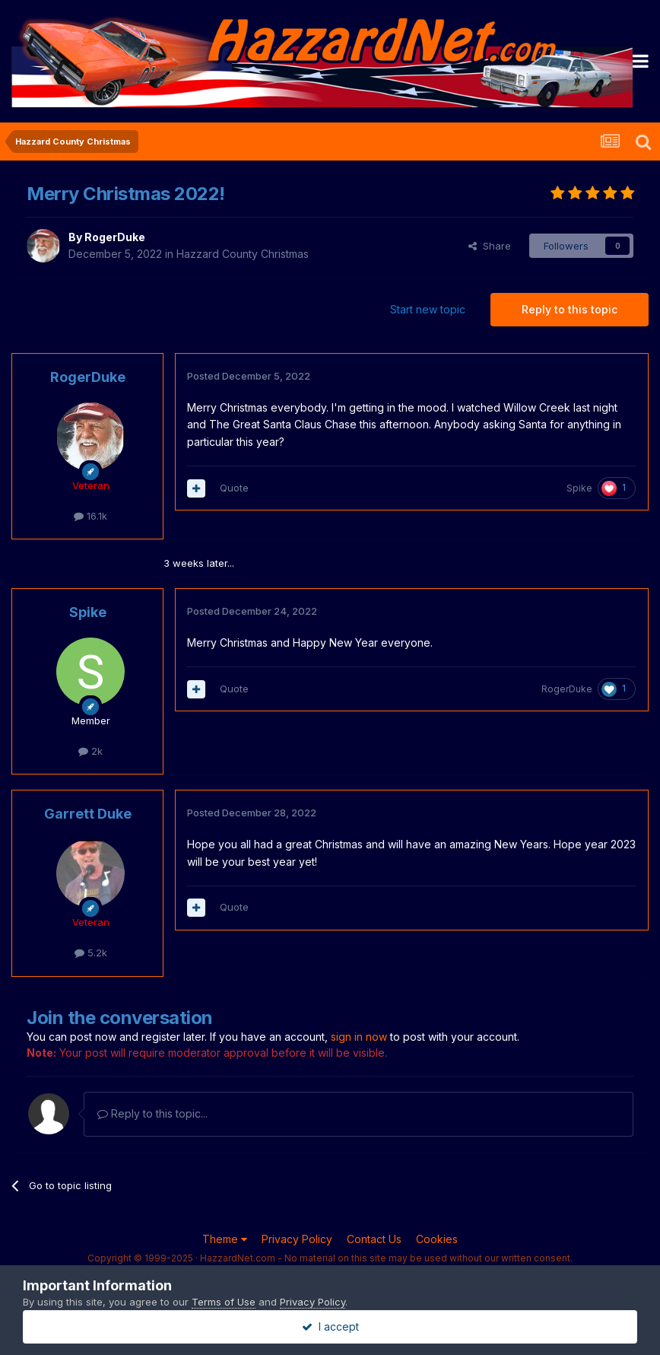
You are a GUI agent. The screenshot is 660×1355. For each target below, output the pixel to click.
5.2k (91, 952)
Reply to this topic (569, 309)
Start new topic (427, 309)
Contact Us (374, 1239)
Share (489, 246)
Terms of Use (223, 1302)
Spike (579, 488)
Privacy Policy (297, 1239)
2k (90, 751)
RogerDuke (114, 237)
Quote (234, 488)
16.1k (90, 516)
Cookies (437, 1239)
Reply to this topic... (152, 1113)
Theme (224, 1239)
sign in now (359, 1036)
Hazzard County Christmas (242, 253)
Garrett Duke (88, 814)
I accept (330, 1326)
